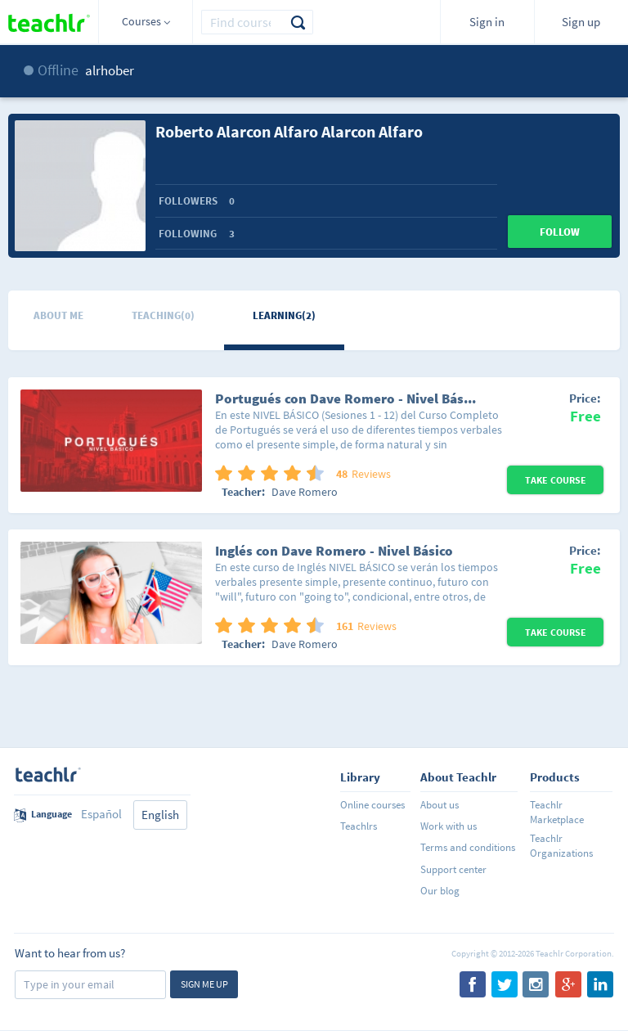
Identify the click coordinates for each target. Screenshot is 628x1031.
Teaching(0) (163, 315)
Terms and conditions (467, 847)
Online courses (372, 805)
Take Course (555, 480)
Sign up (581, 21)
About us (439, 805)
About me (58, 315)
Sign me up (204, 984)
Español (101, 814)
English (160, 814)
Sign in (487, 21)
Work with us (448, 826)
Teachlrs (358, 826)
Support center (453, 869)
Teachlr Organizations (561, 845)
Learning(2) (284, 315)
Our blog (440, 891)
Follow (560, 232)
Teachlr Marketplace (557, 812)
